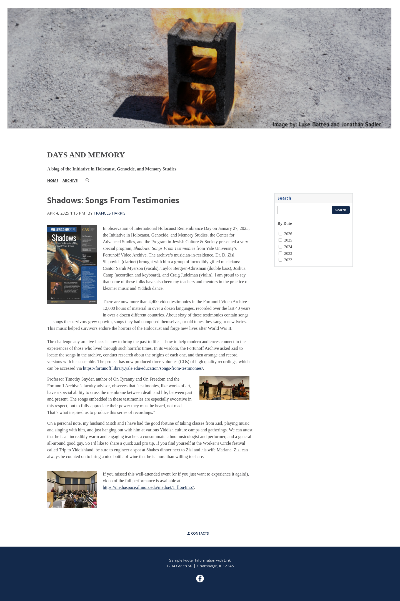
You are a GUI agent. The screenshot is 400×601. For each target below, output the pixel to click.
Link (227, 560)
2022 (288, 260)
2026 (288, 234)
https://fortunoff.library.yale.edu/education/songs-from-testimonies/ (143, 368)
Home (52, 180)
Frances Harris (110, 213)
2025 (288, 240)
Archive (70, 180)
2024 (288, 247)
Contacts (198, 533)
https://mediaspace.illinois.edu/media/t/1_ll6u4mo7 (148, 487)
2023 (288, 253)
